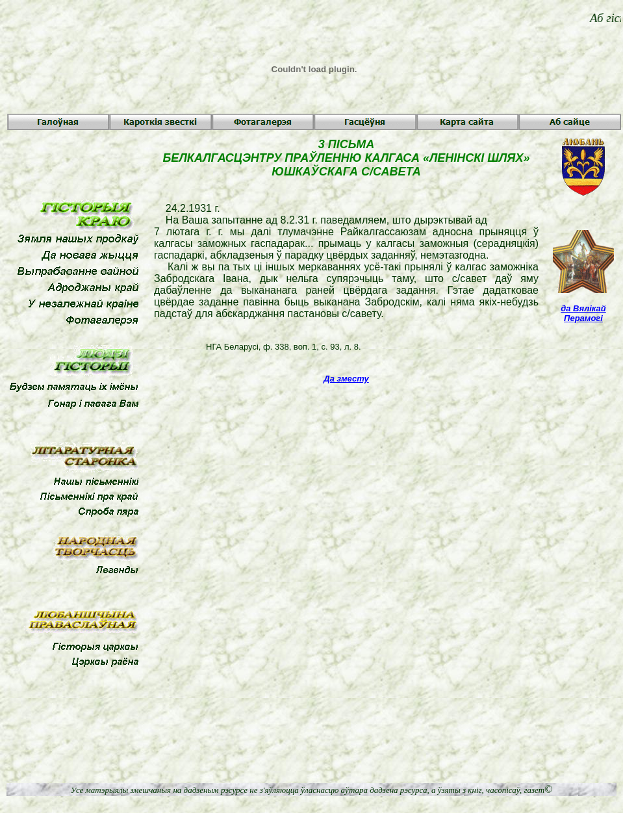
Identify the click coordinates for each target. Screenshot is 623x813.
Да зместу (346, 378)
